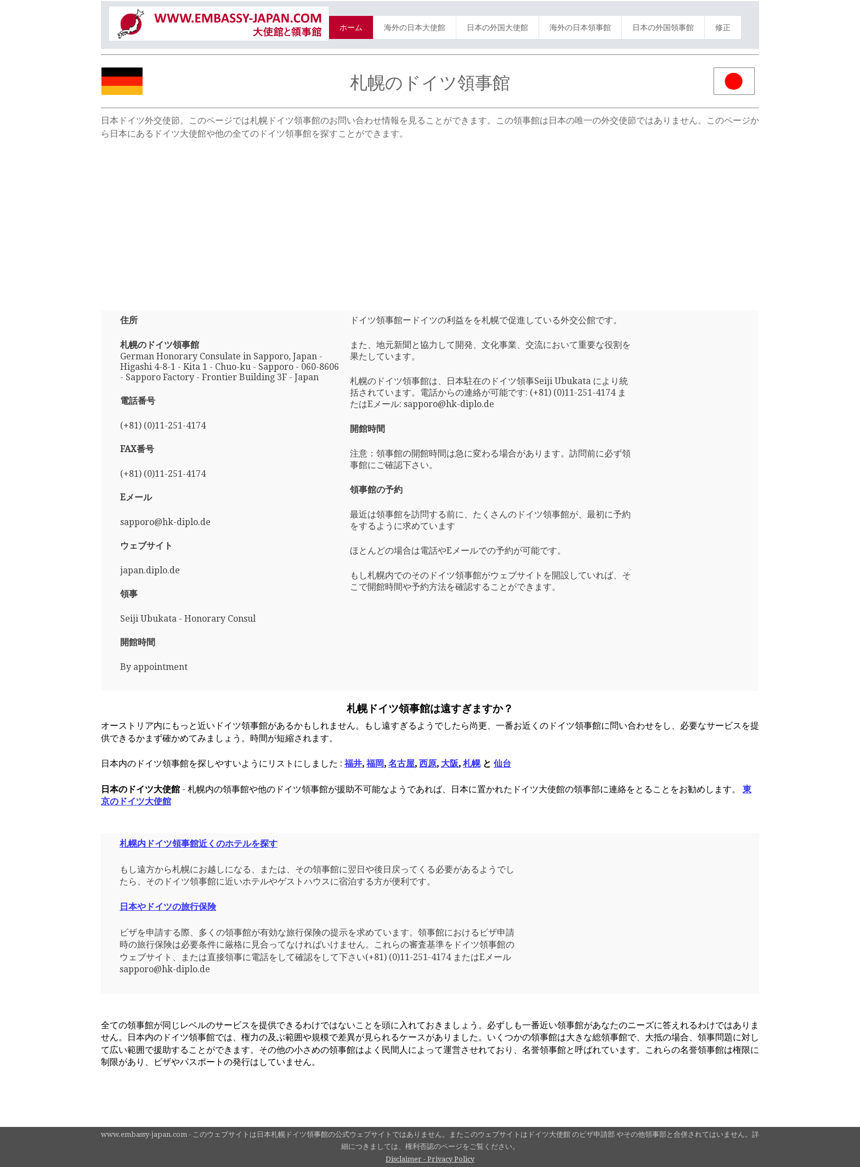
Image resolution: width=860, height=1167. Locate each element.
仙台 (502, 763)
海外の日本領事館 (580, 27)
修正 (723, 27)
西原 (428, 763)
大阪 (450, 763)
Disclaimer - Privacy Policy (430, 1159)
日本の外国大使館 (497, 27)
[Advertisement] (430, 220)
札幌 (471, 763)
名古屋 (401, 763)
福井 (353, 763)
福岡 (375, 763)
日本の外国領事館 (663, 27)
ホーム (351, 27)
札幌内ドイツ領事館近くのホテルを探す (199, 843)
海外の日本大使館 (414, 27)
